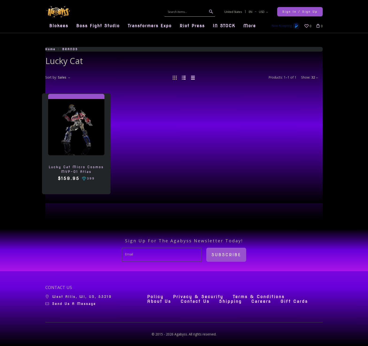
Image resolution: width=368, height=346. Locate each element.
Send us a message (74, 304)
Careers (261, 301)
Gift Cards (294, 301)
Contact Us (195, 301)
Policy (155, 296)
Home (50, 49)
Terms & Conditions (259, 296)
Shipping (230, 301)
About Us (159, 301)
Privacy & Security (198, 296)
